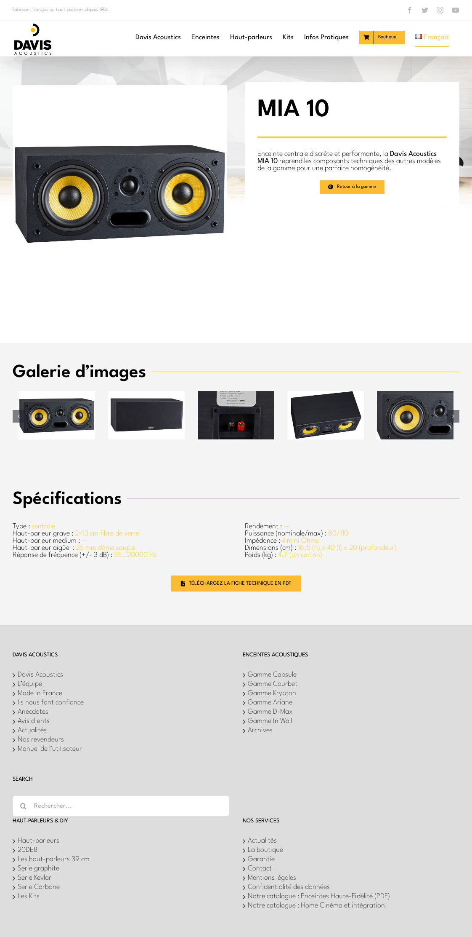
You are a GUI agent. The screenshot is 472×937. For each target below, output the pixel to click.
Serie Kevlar (34, 877)
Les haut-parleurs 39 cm (54, 859)
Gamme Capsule (272, 674)
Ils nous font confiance (51, 702)
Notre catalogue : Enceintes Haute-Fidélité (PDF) (319, 896)
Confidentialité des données (289, 887)
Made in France (40, 693)
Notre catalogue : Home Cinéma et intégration (316, 905)
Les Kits (29, 896)
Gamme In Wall (270, 721)
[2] (236, 394)
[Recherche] (23, 806)
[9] (57, 394)
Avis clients (34, 721)
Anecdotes (33, 711)
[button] (19, 416)
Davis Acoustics (40, 674)
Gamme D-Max (270, 711)
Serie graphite (38, 868)
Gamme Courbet (272, 684)
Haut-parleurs (38, 840)
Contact (260, 868)
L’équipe (30, 684)
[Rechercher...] (121, 806)
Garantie (261, 859)
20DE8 (28, 850)
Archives (260, 730)
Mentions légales (272, 877)
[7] (415, 394)
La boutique (265, 850)
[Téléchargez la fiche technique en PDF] (236, 584)
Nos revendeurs (41, 739)
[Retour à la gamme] (352, 187)
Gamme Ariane (270, 702)
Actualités (32, 730)
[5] (325, 394)
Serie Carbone (39, 887)
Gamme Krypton (272, 693)
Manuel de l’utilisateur (50, 748)
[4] (146, 394)
